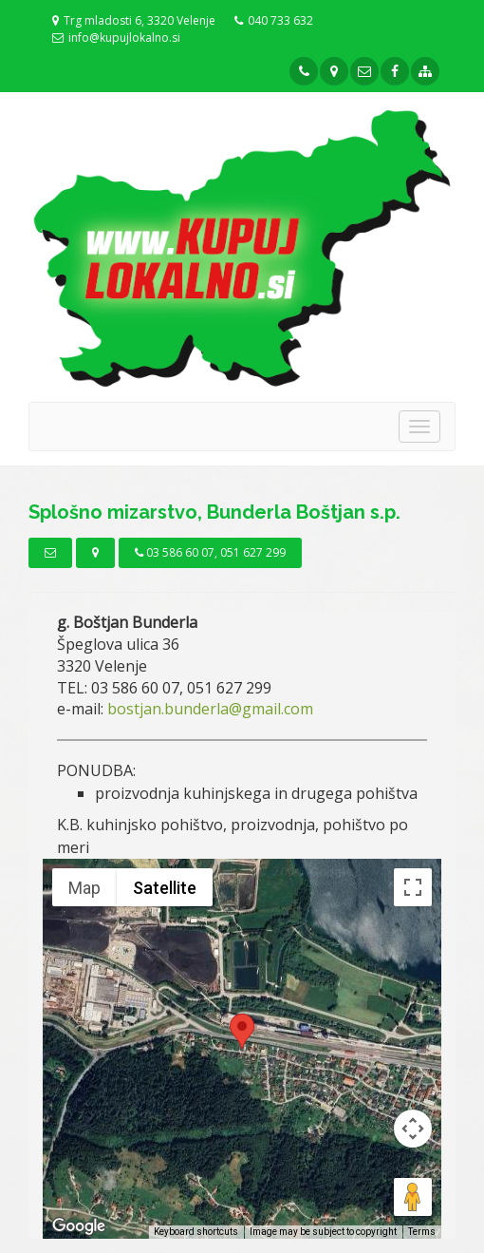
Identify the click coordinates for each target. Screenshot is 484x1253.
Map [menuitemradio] (84, 888)
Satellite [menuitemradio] (164, 888)
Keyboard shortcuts (196, 1231)
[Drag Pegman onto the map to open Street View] (413, 1197)
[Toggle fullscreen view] (413, 887)
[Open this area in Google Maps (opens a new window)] (78, 1226)
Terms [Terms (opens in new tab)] (422, 1231)
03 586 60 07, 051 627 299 (210, 552)
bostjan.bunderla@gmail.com (210, 708)
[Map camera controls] (413, 1129)
